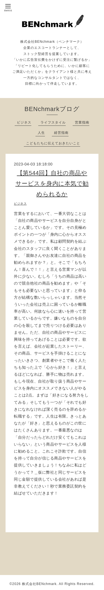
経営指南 (61, 133)
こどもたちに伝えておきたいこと (53, 143)
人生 (41, 133)
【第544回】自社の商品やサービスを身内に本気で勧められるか (52, 183)
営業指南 (82, 122)
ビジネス (24, 122)
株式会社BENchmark (39, 584)
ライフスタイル (53, 122)
